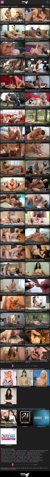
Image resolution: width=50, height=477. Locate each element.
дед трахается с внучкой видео (8, 456)
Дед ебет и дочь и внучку (7, 458)
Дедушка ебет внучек (22, 456)
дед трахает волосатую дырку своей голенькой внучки (13, 453)
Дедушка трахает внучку (22, 460)
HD (45, 6)
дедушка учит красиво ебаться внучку (36, 452)
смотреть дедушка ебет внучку (36, 460)
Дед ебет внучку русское (19, 458)
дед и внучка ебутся (6, 454)
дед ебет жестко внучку (22, 450)
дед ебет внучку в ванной (34, 456)
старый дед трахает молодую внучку (9, 457)
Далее (36, 366)
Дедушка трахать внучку (25, 457)
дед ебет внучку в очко (6, 452)
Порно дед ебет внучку (37, 457)
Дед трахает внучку (34, 461)
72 (31, 365)
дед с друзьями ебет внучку (19, 452)
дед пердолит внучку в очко (34, 453)
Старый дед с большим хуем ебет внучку (38, 450)
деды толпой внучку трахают (18, 454)
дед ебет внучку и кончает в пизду (34, 454)
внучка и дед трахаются (6, 461)
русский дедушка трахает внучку (21, 461)
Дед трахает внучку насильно (33, 458)
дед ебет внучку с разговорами (8, 450)
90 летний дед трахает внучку (8, 460)
